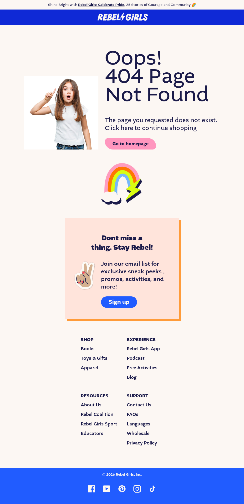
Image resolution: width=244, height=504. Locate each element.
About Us (91, 405)
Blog (132, 377)
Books (88, 349)
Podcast (136, 358)
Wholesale (138, 433)
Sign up (119, 302)
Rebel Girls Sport (99, 424)
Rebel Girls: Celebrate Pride (101, 4)
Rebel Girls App (143, 349)
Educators (92, 433)
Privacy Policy (142, 443)
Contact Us (139, 405)
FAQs (132, 414)
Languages (138, 424)
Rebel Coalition (97, 414)
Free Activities (142, 368)
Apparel (89, 368)
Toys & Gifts (94, 358)
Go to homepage (130, 144)
